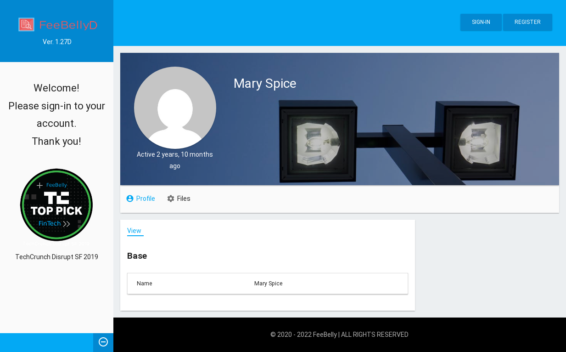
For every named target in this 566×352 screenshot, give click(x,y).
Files (184, 198)
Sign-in (481, 22)
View (134, 230)
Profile (145, 198)
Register (528, 22)
